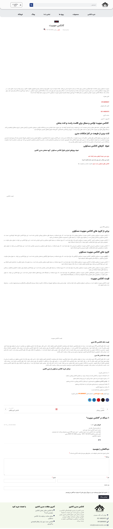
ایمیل (54, 478)
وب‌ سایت (106, 486)
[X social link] (103, 400)
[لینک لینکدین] (94, 400)
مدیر (59, 30)
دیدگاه (107, 458)
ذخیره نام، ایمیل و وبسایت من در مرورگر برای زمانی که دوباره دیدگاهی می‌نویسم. (86, 493)
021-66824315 (105, 112)
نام (108, 478)
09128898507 (105, 102)
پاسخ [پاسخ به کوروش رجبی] (99, 441)
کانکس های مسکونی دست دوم (101, 164)
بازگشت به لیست (56, 409)
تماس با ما (47, 14)
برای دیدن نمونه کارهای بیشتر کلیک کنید (98, 156)
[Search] (31, 5)
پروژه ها (61, 14)
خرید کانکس (91, 14)
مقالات (56, 21)
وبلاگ (33, 14)
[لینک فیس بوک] (107, 400)
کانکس (106, 256)
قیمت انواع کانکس (98, 394)
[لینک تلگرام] (89, 400)
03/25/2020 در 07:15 (10, 426)
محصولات (76, 14)
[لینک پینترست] (98, 400)
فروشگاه (20, 14)
